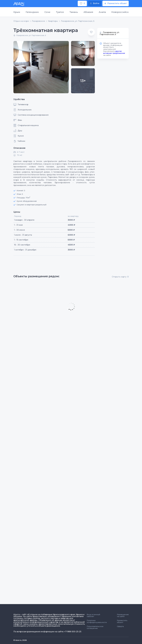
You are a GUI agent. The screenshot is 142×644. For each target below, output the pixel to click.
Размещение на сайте (123, 615)
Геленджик (32, 12)
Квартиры (53, 21)
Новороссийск (120, 12)
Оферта (120, 626)
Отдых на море (21, 21)
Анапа (102, 12)
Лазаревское (38, 21)
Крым (16, 12)
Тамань (74, 12)
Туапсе (60, 12)
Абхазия (88, 12)
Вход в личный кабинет (93, 615)
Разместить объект (122, 621)
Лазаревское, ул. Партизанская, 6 (77, 21)
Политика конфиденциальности (97, 621)
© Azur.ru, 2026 (20, 640)
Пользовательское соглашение (95, 627)
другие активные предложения (114, 52)
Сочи (47, 12)
